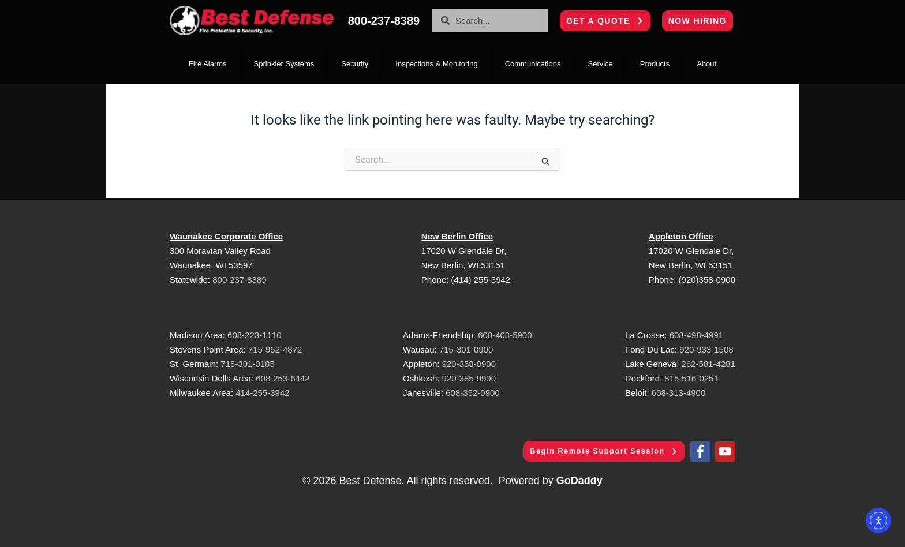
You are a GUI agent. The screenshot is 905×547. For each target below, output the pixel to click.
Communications (533, 63)
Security (354, 63)
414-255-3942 (262, 391)
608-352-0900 (472, 391)
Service (600, 63)
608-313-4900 (678, 391)
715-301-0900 (466, 348)
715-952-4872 (275, 348)
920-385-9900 (469, 377)
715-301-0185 (247, 363)
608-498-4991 (696, 334)
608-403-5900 (505, 334)
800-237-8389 (239, 278)
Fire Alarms (208, 63)
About (706, 63)
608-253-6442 (281, 377)
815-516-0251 (691, 377)
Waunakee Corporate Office (226, 235)
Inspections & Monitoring (436, 63)
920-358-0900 (469, 363)
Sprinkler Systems (284, 63)
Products (655, 63)
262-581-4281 (708, 363)
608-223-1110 (254, 334)
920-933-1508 (706, 348)
